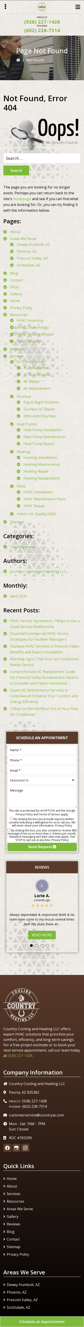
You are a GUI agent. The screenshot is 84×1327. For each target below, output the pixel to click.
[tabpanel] (42, 908)
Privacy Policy (21, 307)
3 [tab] (42, 945)
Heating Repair (36, 471)
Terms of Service (49, 814)
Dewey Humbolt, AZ (33, 244)
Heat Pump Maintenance (44, 436)
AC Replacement (37, 388)
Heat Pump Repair (39, 443)
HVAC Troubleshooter (35, 334)
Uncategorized (22, 546)
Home (15, 300)
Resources (19, 314)
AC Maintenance (37, 374)
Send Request (42, 847)
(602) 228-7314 (42, 30)
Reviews (17, 349)
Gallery (16, 293)
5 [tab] (53, 945)
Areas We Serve (23, 238)
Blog (14, 273)
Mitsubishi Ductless (40, 416)
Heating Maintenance (42, 464)
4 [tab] (47, 945)
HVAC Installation (38, 492)
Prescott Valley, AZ (32, 258)
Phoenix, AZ (27, 251)
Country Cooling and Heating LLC (38, 571)
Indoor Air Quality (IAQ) (36, 513)
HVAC (21, 486)
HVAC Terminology (33, 327)
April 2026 (18, 596)
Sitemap (17, 521)
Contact (16, 280)
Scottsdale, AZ (28, 265)
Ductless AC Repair (39, 409)
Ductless (24, 396)
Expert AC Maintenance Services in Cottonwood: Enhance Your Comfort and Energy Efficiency (44, 696)
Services (17, 356)
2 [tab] (36, 945)
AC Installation (36, 367)
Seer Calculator (29, 341)
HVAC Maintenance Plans (45, 498)
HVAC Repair (34, 505)
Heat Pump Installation (43, 429)
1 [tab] (31, 945)
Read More (42, 935)
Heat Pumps (27, 424)
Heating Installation (40, 457)
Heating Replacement (42, 478)
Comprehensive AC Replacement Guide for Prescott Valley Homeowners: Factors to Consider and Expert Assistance (44, 677)
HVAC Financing (30, 320)
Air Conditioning (30, 361)
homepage (22, 198)
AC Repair (32, 381)
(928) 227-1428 (42, 21)
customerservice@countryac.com (36, 1115)
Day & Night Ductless (41, 402)
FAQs (14, 287)
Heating (23, 451)
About (15, 231)
